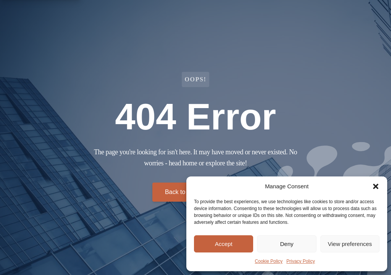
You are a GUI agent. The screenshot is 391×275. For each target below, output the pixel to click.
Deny (286, 244)
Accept (224, 244)
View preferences (350, 244)
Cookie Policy (269, 261)
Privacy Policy (300, 261)
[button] (376, 186)
